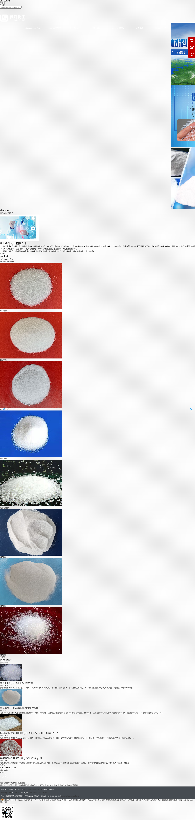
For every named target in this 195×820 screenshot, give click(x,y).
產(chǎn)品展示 (6, 259)
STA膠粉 (3, 261)
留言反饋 (139, 28)
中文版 (2, 3)
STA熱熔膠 (13, 783)
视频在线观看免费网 (166, 800)
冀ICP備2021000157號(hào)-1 (39, 793)
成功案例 (4, 770)
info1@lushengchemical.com (70, 796)
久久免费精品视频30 (149, 800)
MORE (2, 253)
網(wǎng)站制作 (6, 793)
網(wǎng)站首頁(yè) (33, 28)
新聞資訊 (97, 28)
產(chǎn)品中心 (76, 28)
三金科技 (16, 793)
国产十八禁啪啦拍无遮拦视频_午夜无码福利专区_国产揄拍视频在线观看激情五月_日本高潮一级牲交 (102, 800)
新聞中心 (4, 662)
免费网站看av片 (180, 800)
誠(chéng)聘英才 (118, 28)
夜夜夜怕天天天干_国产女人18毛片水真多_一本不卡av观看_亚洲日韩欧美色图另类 (31, 800)
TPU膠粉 (10, 261)
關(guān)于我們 (55, 28)
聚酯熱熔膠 (4, 783)
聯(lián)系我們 (160, 28)
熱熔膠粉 (21, 783)
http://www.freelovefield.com (33, 789)
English (2, 5)
